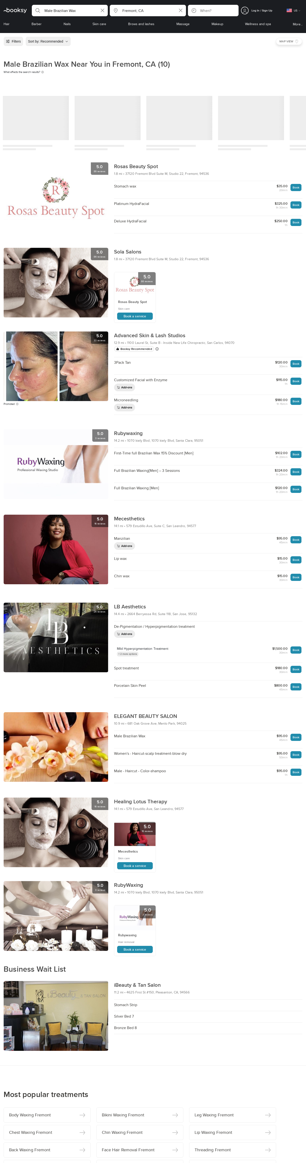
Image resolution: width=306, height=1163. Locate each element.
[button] (70, 10)
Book (296, 187)
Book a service (135, 316)
